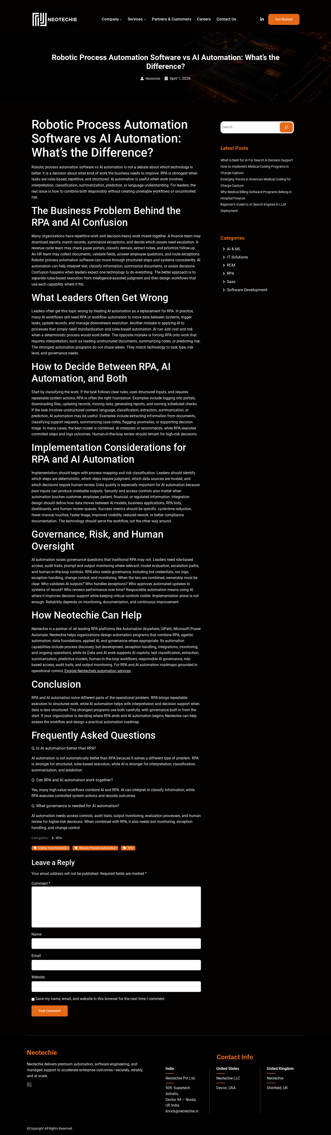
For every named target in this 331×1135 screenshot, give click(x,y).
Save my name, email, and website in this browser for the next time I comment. (100, 998)
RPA (59, 838)
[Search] (286, 127)
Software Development (247, 289)
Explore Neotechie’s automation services (97, 671)
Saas (231, 281)
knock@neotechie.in (182, 1111)
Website (38, 977)
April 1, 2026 (180, 78)
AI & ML (234, 248)
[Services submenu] (145, 19)
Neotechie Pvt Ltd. (181, 1078)
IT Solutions (237, 257)
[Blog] (29, 1084)
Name (36, 934)
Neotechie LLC (228, 1078)
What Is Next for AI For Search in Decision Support (257, 160)
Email (36, 955)
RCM (231, 265)
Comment (41, 883)
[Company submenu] (121, 19)
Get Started (283, 19)
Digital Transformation (53, 848)
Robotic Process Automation (97, 848)
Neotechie (153, 79)
